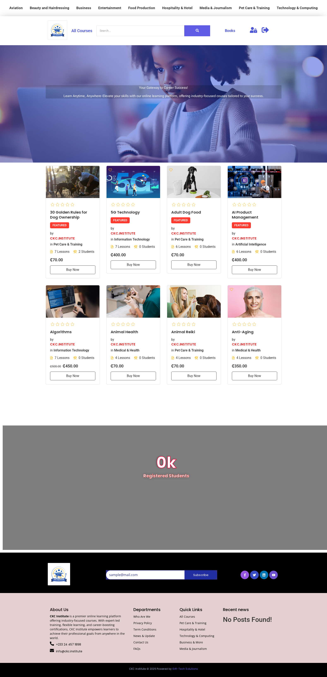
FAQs (136, 649)
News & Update (144, 636)
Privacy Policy (142, 623)
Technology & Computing (297, 8)
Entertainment (109, 8)
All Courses (81, 30)
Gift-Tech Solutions (185, 669)
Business (83, 8)
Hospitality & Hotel (177, 8)
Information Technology (132, 239)
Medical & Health (126, 350)
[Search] (140, 30)
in (51, 244)
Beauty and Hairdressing (49, 8)
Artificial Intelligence (250, 244)
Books (230, 30)
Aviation (16, 8)
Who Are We (141, 617)
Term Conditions (144, 629)
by (52, 233)
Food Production (141, 8)
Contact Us (140, 642)
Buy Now (72, 270)
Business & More (191, 642)
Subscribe (201, 575)
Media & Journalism (216, 8)
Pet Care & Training (254, 8)
